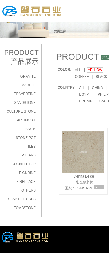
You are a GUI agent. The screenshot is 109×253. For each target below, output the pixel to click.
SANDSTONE (25, 103)
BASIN (30, 129)
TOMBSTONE (25, 208)
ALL (78, 70)
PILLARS (29, 155)
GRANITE (28, 76)
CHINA (97, 88)
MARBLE (29, 85)
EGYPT (85, 94)
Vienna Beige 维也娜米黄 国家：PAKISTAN (83, 160)
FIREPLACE (26, 182)
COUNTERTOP (23, 164)
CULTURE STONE (21, 111)
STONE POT (26, 138)
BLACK (101, 77)
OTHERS (28, 190)
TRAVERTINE (25, 94)
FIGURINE (27, 173)
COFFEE (82, 77)
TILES (31, 146)
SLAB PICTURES (22, 199)
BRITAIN (85, 101)
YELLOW (95, 70)
